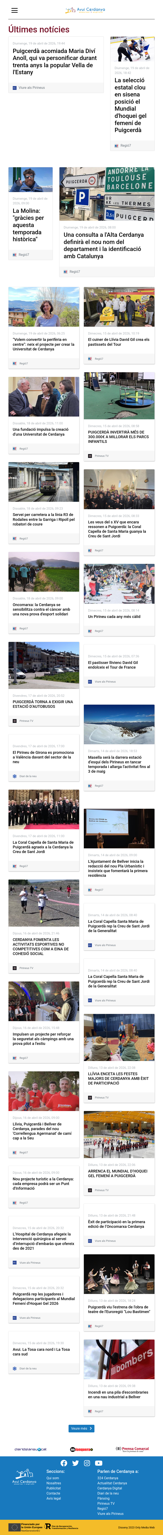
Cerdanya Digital (109, 1488)
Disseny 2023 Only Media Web (136, 1527)
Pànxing (103, 1498)
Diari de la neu (108, 1493)
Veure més (81, 1428)
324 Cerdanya (107, 1478)
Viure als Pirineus (110, 1514)
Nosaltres (53, 1483)
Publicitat (53, 1488)
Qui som (52, 1478)
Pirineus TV (106, 1504)
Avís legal (53, 1498)
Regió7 (102, 1509)
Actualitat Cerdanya (112, 1483)
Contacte (53, 1493)
